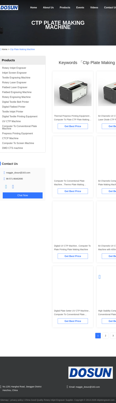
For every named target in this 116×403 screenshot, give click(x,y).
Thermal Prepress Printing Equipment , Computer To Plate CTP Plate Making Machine (72, 119)
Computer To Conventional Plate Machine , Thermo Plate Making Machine (69, 184)
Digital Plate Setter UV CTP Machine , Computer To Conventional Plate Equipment (72, 314)
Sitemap (4, 400)
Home (33, 7)
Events (80, 7)
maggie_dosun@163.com (18, 172)
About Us (48, 7)
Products (65, 7)
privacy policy (16, 400)
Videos (94, 7)
